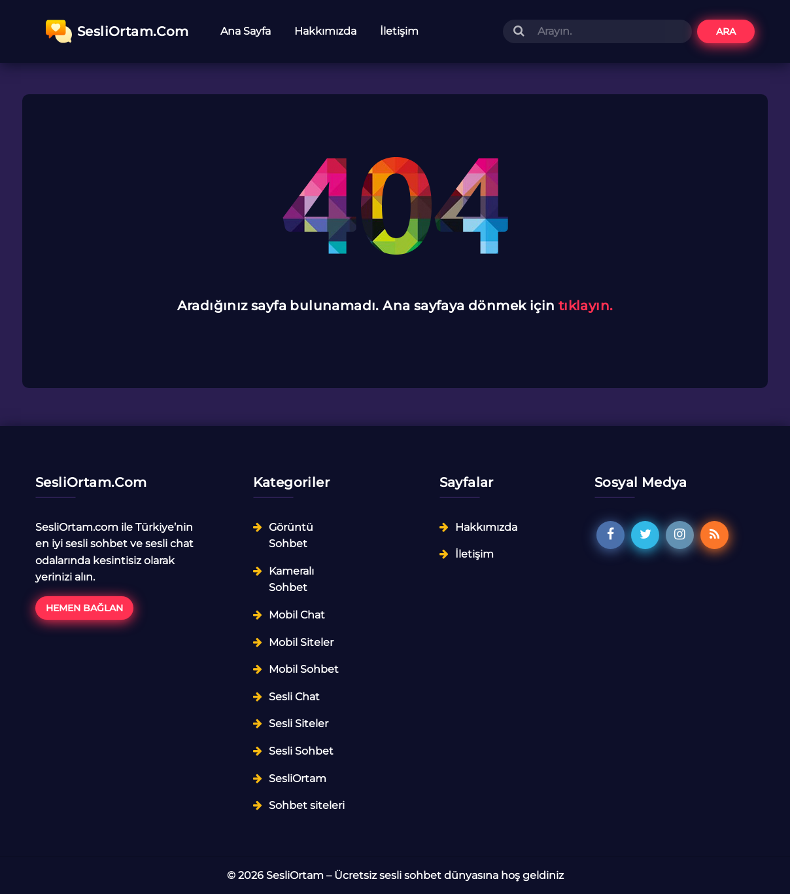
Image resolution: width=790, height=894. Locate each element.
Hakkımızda (325, 31)
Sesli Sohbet (301, 751)
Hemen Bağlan (84, 608)
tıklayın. (585, 305)
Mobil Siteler (301, 642)
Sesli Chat (294, 696)
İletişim (399, 31)
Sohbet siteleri (307, 805)
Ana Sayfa (245, 31)
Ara (726, 31)
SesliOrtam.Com (117, 31)
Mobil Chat (297, 615)
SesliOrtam (297, 778)
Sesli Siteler (298, 723)
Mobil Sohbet (304, 669)
